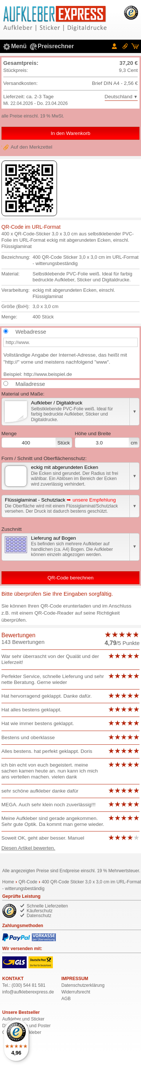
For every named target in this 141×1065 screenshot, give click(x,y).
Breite (107, 439)
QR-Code (28, 881)
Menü (19, 46)
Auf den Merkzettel (32, 147)
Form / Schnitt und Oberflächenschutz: (44, 458)
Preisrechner (56, 46)
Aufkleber (11, 1019)
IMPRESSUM (74, 978)
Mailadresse (30, 384)
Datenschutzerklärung (83, 985)
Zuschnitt (11, 529)
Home (8, 881)
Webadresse (31, 332)
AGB (66, 998)
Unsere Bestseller (21, 1012)
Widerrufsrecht (75, 992)
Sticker (37, 1019)
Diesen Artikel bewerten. (28, 848)
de (28, 992)
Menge (36, 439)
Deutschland (118, 96)
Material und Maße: (22, 394)
